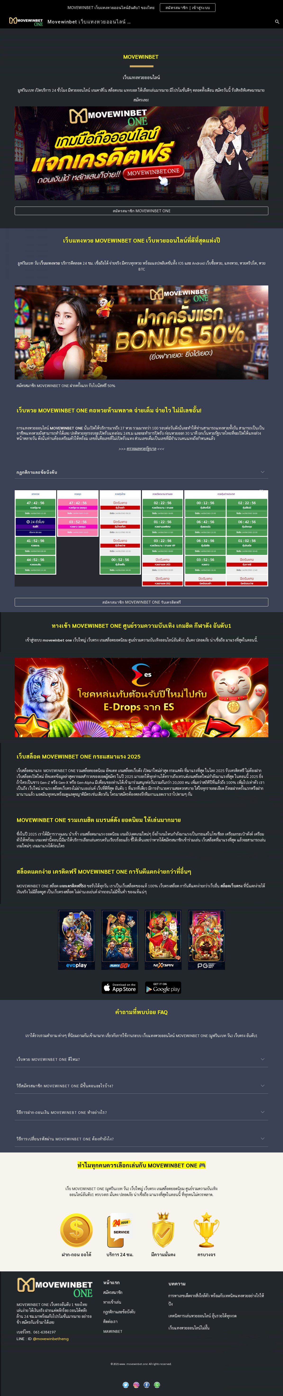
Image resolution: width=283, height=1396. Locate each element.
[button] (277, 21)
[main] (142, 56)
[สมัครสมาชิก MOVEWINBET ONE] (141, 210)
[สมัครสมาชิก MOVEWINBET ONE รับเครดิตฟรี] (141, 602)
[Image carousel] (142, 697)
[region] (141, 7)
